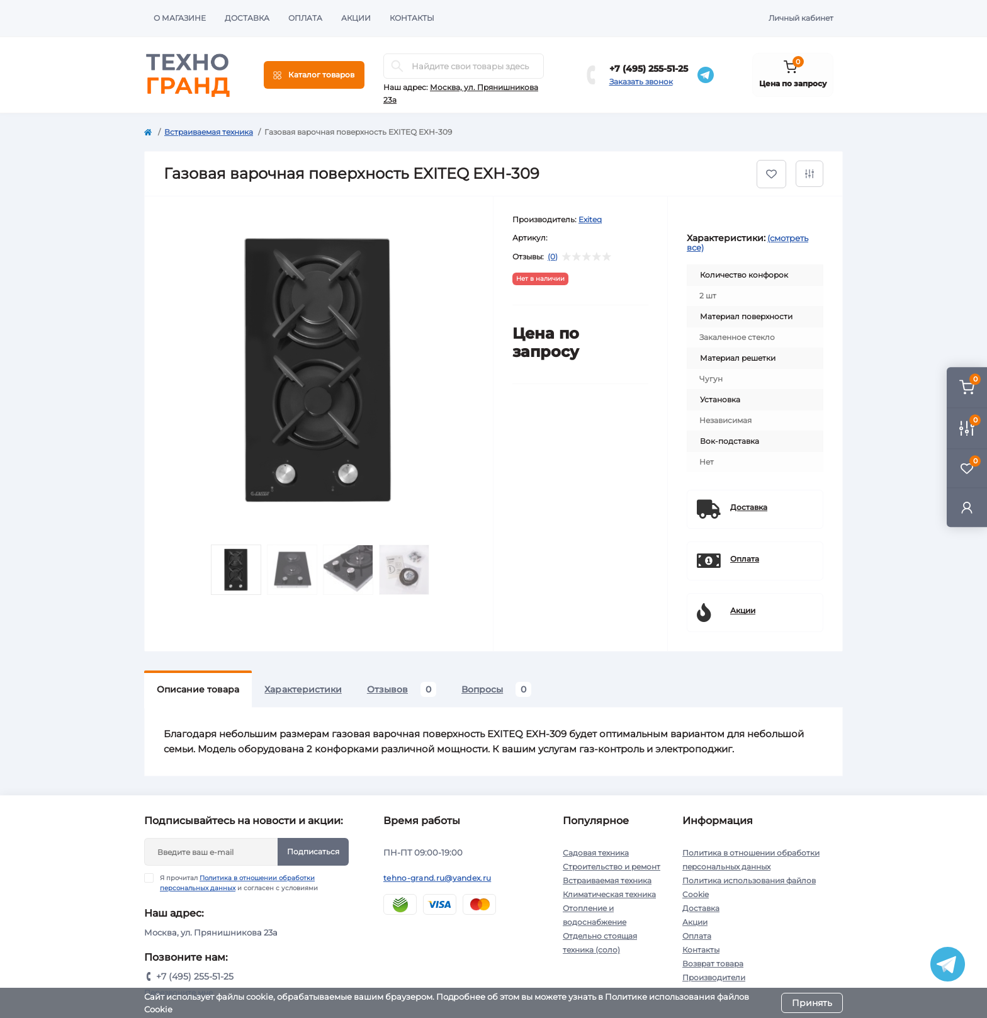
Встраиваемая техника (208, 132)
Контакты (412, 18)
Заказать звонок (641, 81)
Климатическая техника (609, 894)
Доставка (247, 18)
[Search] (397, 66)
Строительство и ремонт (611, 866)
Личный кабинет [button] (801, 18)
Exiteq (590, 219)
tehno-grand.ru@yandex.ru (437, 878)
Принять (812, 1003)
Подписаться (313, 851)
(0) (553, 256)
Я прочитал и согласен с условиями (239, 882)
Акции (356, 18)
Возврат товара (712, 963)
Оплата (305, 18)
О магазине (180, 18)
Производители (713, 977)
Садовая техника (596, 852)
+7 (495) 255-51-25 (648, 68)
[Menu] (314, 75)
